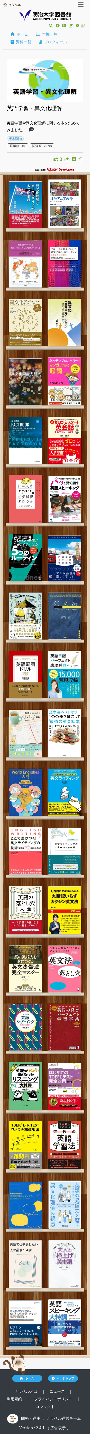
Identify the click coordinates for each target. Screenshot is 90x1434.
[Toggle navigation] (80, 4)
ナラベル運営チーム (63, 1418)
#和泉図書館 (15, 138)
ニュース (57, 1391)
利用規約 (15, 1399)
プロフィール (53, 41)
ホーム (19, 34)
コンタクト (45, 1406)
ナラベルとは (26, 1391)
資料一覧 (21, 41)
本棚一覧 (46, 34)
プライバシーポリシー (53, 1399)
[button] (51, 25)
